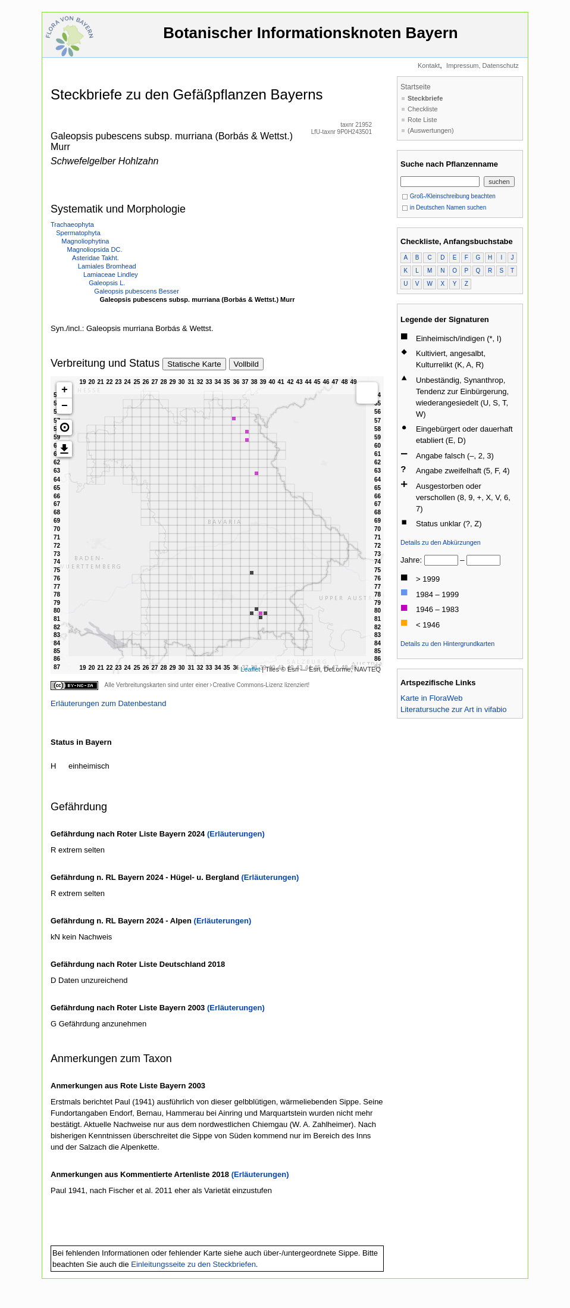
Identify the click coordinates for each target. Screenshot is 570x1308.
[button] (64, 427)
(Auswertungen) (431, 130)
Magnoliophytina (85, 241)
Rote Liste (422, 119)
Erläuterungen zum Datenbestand (108, 703)
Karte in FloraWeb (431, 698)
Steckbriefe (425, 98)
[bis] (483, 560)
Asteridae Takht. (95, 257)
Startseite (415, 87)
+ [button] (64, 390)
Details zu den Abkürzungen (440, 542)
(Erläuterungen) (236, 833)
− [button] (64, 406)
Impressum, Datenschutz (482, 65)
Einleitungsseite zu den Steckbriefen (193, 1264)
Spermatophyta (78, 232)
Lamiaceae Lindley (110, 274)
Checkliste (423, 109)
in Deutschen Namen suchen (444, 207)
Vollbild (246, 364)
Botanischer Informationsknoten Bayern (310, 38)
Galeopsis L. (107, 282)
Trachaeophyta (72, 224)
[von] (441, 560)
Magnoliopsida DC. (95, 249)
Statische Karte (194, 364)
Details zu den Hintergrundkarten (447, 643)
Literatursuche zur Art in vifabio (453, 709)
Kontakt (429, 65)
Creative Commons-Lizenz (247, 685)
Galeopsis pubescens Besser (136, 291)
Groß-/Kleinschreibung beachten (449, 196)
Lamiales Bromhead (107, 266)
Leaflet (250, 669)
